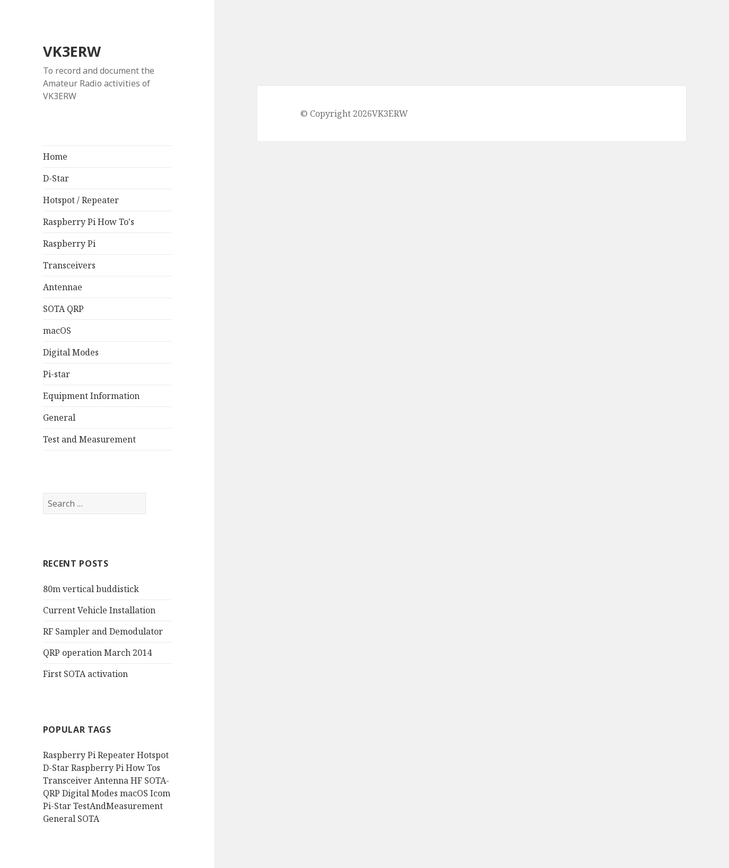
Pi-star (56, 374)
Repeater (116, 755)
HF (136, 780)
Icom (160, 793)
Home (55, 156)
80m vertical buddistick (91, 589)
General (59, 417)
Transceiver (67, 780)
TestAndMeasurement (118, 806)
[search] (94, 503)
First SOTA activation (85, 674)
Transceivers (69, 265)
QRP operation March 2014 (97, 652)
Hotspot (153, 755)
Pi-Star (57, 806)
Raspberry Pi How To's (88, 222)
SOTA (88, 818)
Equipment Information (91, 396)
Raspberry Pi (69, 243)
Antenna (111, 780)
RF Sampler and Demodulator (103, 631)
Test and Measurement (89, 439)
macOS (57, 330)
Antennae (62, 287)
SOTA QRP (63, 309)
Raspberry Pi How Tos (115, 768)
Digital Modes (71, 352)
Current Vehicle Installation (99, 610)
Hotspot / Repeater (81, 200)
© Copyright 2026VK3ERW (354, 113)
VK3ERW (72, 51)
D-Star (56, 178)
